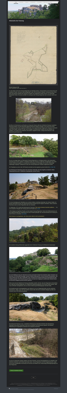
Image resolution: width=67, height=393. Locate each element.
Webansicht (56, 388)
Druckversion (12, 388)
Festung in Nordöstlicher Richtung (16, 370)
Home (33, 377)
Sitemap (16, 388)
